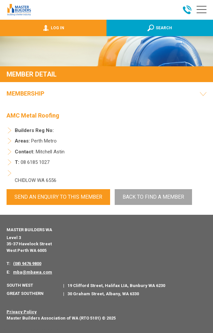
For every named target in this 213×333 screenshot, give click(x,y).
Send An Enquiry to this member (58, 197)
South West (20, 285)
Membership (25, 94)
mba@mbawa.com (32, 271)
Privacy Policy (22, 311)
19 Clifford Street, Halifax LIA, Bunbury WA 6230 (116, 285)
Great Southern (25, 293)
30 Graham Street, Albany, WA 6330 (103, 293)
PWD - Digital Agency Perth (30, 329)
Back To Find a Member (153, 197)
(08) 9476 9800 (27, 263)
